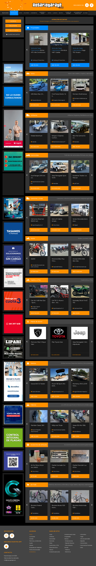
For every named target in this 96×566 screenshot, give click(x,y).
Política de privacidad (34, 549)
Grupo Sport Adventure (56, 307)
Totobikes (34, 513)
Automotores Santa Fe (58, 182)
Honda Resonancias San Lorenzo (58, 265)
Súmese (31, 538)
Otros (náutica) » (88, 363)
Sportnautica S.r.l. (58, 225)
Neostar (34, 183)
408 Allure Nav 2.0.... (58, 94)
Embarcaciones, (66, 363)
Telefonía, (51, 484)
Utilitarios (51, 536)
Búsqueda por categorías (35, 547)
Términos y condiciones (35, 541)
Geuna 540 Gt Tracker (59, 384)
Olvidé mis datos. (13, 34)
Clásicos (51, 549)
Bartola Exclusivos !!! (79, 142)
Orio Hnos (34, 142)
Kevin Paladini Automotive (57, 430)
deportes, (81, 484)
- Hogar (81, 536)
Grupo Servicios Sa (37, 308)
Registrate (13, 25)
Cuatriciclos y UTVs (54, 545)
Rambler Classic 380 (58, 425)
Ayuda (31, 543)
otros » (91, 486)
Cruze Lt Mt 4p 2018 (37, 94)
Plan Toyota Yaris (78, 342)
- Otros (81, 547)
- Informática (83, 534)
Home (30, 534)
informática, (66, 484)
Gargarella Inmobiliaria (35, 59)
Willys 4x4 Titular (78, 425)
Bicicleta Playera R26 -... (38, 505)
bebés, (76, 484)
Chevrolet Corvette (37, 425)
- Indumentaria (83, 543)
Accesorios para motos (85, 444)
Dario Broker (56, 391)
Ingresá (13, 21)
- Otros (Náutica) (68, 545)
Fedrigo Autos (36, 100)
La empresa (32, 536)
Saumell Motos (78, 266)
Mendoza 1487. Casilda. (80, 50)
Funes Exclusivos (36, 431)
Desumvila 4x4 (57, 100)
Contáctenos (32, 551)
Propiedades (67, 536)
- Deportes (82, 541)
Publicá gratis (13, 30)
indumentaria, (89, 484)
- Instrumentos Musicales (86, 545)
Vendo (54, 142)
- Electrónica (67, 551)
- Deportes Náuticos (69, 543)
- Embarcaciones (68, 541)
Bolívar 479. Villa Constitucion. (59, 50)
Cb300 (54, 259)
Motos (50, 543)
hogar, (72, 484)
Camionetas (52, 538)
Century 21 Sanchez (58, 60)
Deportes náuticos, (77, 363)
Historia (31, 545)
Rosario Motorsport (79, 100)
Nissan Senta (35, 350)
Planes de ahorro (53, 547)
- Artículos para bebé (85, 538)
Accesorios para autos (54, 551)
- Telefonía (67, 549)
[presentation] (26, 50)
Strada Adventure (57, 136)
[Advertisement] (13, 49)
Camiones (51, 541)
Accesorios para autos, (71, 444)
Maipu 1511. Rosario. (37, 50)
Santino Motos (36, 266)
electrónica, (58, 484)
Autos (50, 534)
